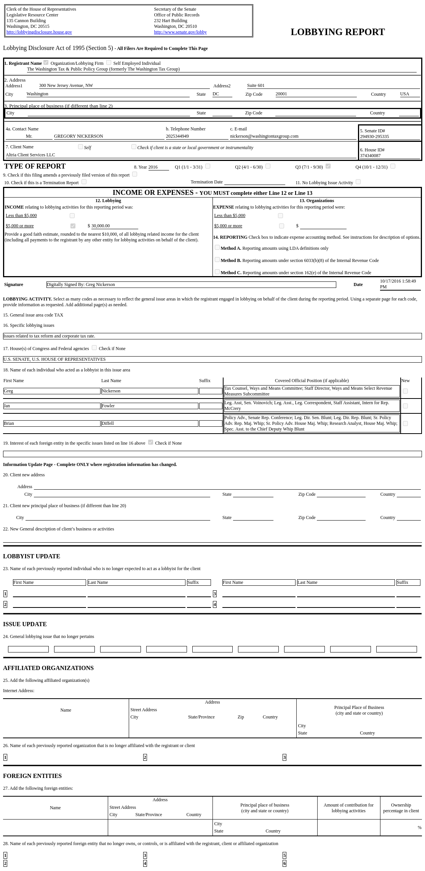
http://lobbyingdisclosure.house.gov (39, 32)
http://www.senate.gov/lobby (180, 32)
